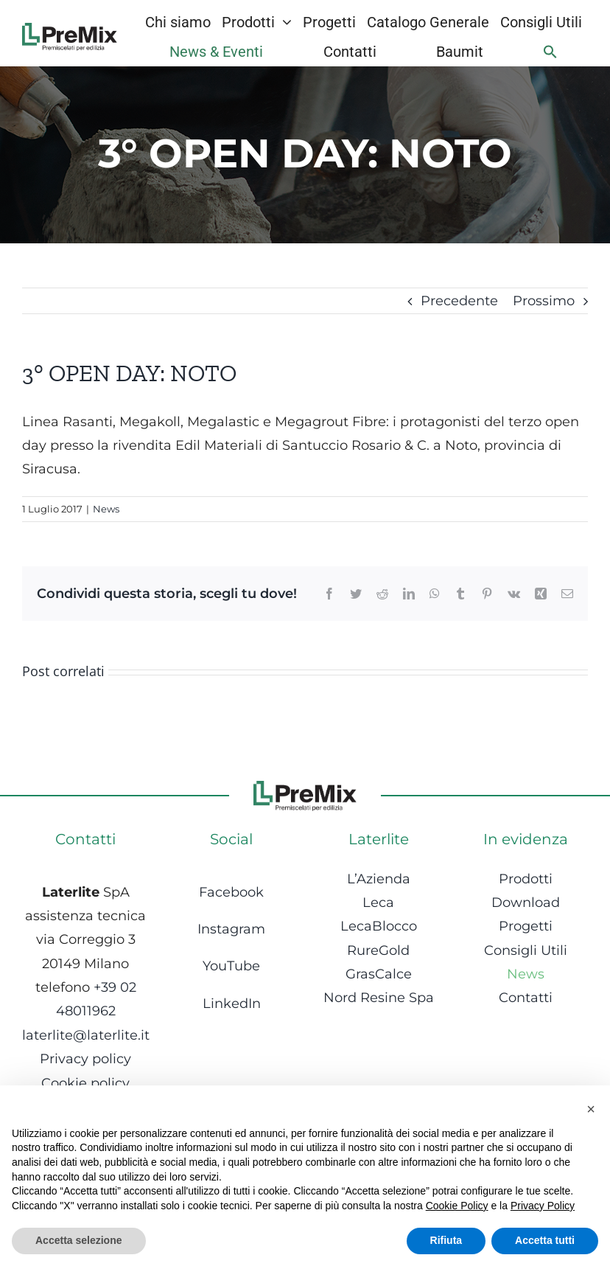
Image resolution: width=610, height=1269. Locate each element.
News (106, 509)
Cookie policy (85, 1083)
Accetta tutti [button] (545, 1240)
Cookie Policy (457, 1205)
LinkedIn (232, 1003)
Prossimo (544, 301)
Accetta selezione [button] (78, 1240)
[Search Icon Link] (550, 51)
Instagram (231, 929)
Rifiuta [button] (446, 1240)
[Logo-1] (69, 29)
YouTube (231, 966)
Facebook (231, 892)
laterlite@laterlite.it (86, 1035)
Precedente (459, 301)
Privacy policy (85, 1059)
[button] (591, 1109)
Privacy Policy (543, 1205)
